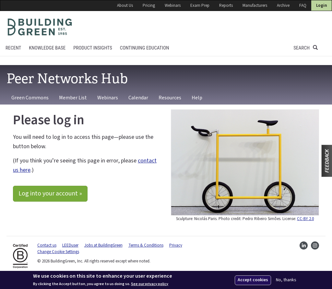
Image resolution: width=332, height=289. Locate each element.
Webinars (173, 5)
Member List (73, 97)
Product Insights (92, 48)
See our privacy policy (149, 284)
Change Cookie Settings (58, 252)
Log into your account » (50, 193)
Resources (170, 97)
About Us (125, 5)
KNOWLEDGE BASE (47, 48)
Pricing (149, 5)
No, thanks (286, 280)
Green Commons (30, 97)
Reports (226, 5)
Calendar (138, 97)
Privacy (175, 245)
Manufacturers (255, 5)
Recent (13, 48)
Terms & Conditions (145, 245)
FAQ (302, 5)
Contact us (46, 245)
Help (197, 97)
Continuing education (144, 48)
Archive (283, 5)
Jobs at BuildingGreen (103, 245)
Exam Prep (199, 5)
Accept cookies (253, 280)
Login (321, 5)
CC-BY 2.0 (305, 219)
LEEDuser (70, 245)
